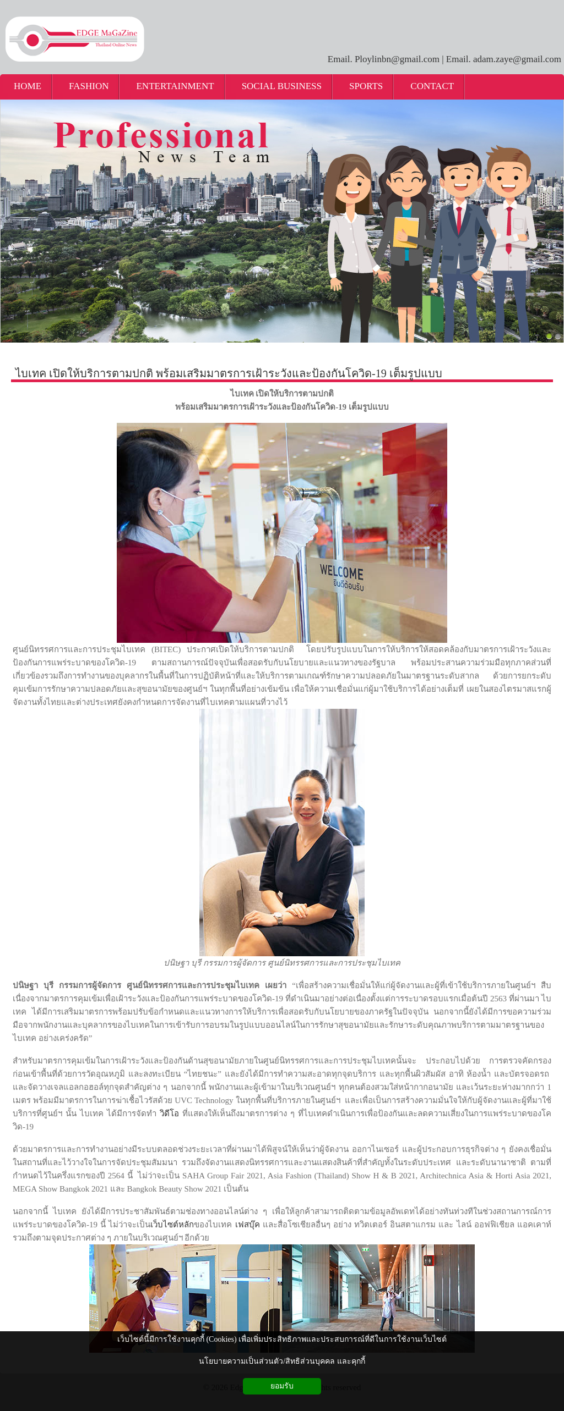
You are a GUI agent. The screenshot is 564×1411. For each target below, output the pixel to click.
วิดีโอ (169, 1113)
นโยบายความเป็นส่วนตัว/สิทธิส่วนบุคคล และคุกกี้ (282, 1361)
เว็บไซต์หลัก (172, 1224)
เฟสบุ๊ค (247, 1224)
